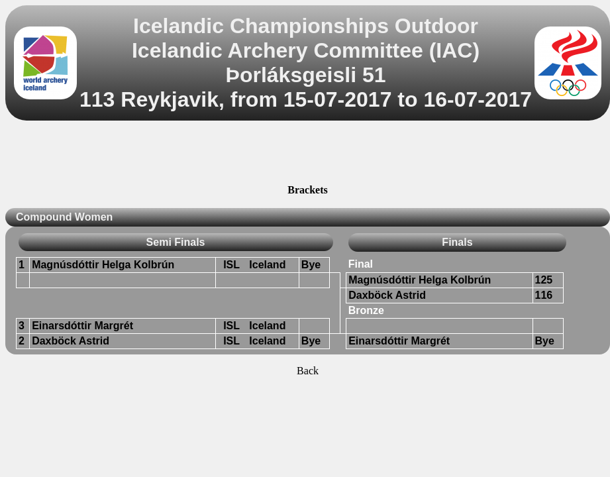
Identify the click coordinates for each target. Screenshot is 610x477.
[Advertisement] (308, 154)
